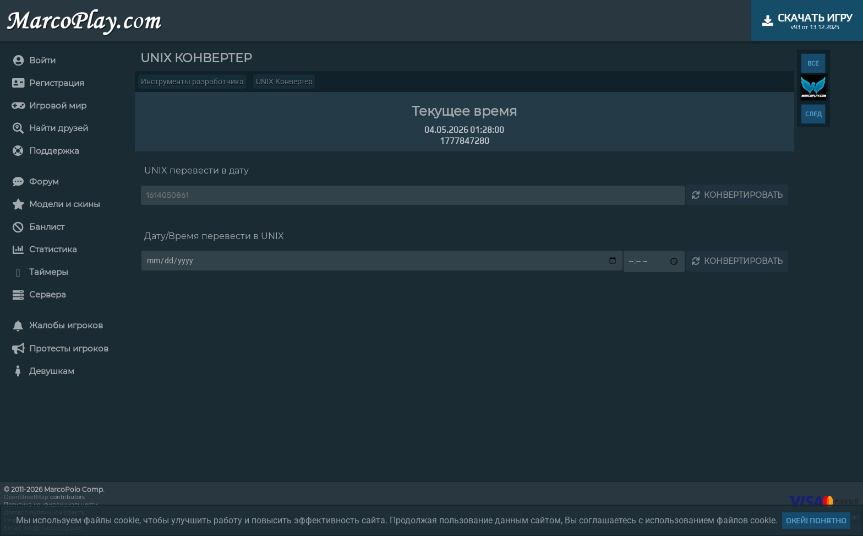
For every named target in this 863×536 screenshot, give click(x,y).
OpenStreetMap (26, 497)
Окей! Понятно (816, 520)
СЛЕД (813, 114)
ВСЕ (813, 63)
